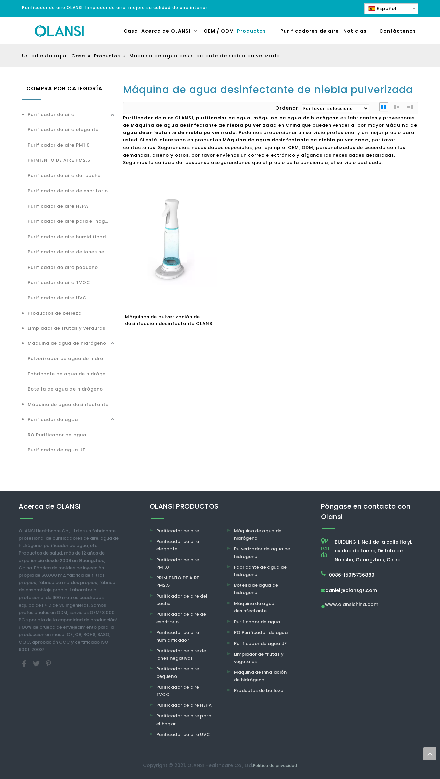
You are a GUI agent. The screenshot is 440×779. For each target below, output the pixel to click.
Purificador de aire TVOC (59, 282)
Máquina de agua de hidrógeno (67, 343)
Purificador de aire (51, 114)
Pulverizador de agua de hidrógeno (72, 358)
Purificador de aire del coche (64, 175)
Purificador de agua (53, 419)
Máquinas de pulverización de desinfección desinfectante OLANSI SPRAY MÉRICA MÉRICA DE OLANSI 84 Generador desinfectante (170, 320)
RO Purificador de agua (57, 435)
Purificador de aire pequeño (63, 267)
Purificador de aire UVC (57, 298)
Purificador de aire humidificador (69, 237)
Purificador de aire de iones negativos (72, 252)
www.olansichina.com (351, 605)
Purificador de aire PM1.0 (59, 145)
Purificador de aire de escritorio (68, 191)
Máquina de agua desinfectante (68, 404)
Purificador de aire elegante (63, 129)
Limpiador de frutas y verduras (66, 328)
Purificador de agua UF (56, 450)
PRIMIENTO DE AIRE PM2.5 (59, 160)
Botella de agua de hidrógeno (65, 389)
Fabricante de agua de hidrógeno (70, 374)
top (429, 753)
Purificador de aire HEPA (58, 206)
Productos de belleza (55, 313)
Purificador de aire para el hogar (69, 221)
